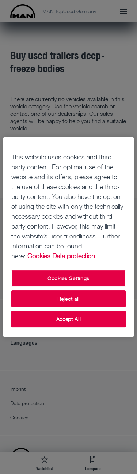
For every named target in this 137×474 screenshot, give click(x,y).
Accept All (68, 319)
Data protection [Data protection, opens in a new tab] (73, 256)
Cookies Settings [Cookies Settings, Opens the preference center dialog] (68, 278)
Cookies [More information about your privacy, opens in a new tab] (38, 256)
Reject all (68, 299)
